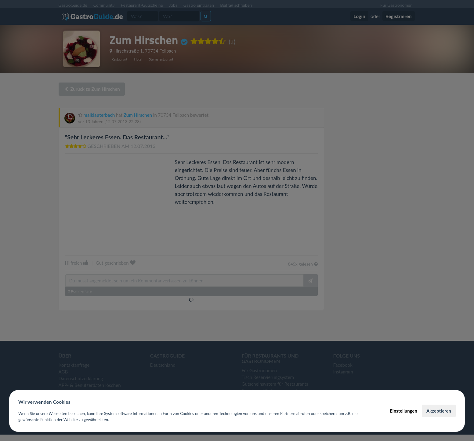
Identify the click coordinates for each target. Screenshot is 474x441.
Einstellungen (403, 410)
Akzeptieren (438, 410)
